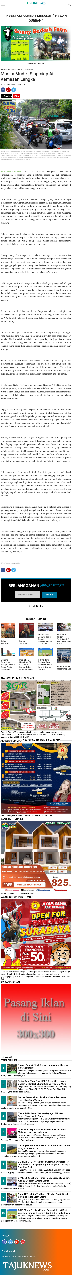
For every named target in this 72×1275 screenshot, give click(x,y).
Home (3, 69)
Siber (13, 1256)
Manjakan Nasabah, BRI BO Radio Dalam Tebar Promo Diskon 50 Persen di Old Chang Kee (26, 667)
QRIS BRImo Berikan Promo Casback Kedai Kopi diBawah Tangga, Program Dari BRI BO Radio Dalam (45, 668)
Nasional (30, 69)
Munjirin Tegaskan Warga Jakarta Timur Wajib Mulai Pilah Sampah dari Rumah (8, 667)
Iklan (32, 1256)
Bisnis (8, 69)
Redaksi (6, 1256)
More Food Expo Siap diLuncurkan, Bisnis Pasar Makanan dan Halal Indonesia (42, 1131)
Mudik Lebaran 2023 (19, 69)
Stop (16, 96)
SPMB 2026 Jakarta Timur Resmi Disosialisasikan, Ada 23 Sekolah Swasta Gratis (45, 641)
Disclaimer (23, 1256)
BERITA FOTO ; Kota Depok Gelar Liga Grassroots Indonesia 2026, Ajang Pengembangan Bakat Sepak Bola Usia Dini (44, 1164)
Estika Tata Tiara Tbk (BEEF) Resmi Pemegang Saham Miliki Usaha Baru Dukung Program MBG (42, 1082)
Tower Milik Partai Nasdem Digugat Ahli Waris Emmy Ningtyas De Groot (41, 1114)
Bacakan (6, 96)
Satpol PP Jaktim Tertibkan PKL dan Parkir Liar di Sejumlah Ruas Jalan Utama (64, 641)
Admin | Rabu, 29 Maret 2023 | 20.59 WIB (14, 84)
